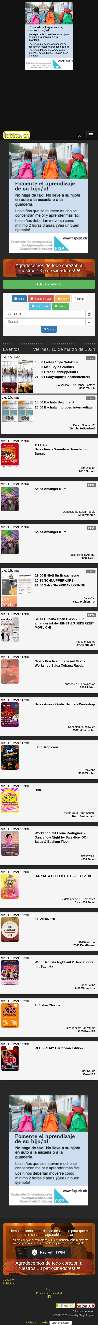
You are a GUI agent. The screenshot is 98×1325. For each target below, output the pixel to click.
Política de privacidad (49, 1293)
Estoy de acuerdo (61, 1323)
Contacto (8, 1279)
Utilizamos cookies (37, 1322)
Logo (49, 1289)
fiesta (19, 298)
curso (79, 298)
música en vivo (40, 298)
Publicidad (9, 1283)
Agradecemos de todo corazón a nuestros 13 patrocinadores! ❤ (49, 268)
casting (60, 306)
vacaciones (40, 306)
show (62, 298)
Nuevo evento (48, 284)
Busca (49, 329)
